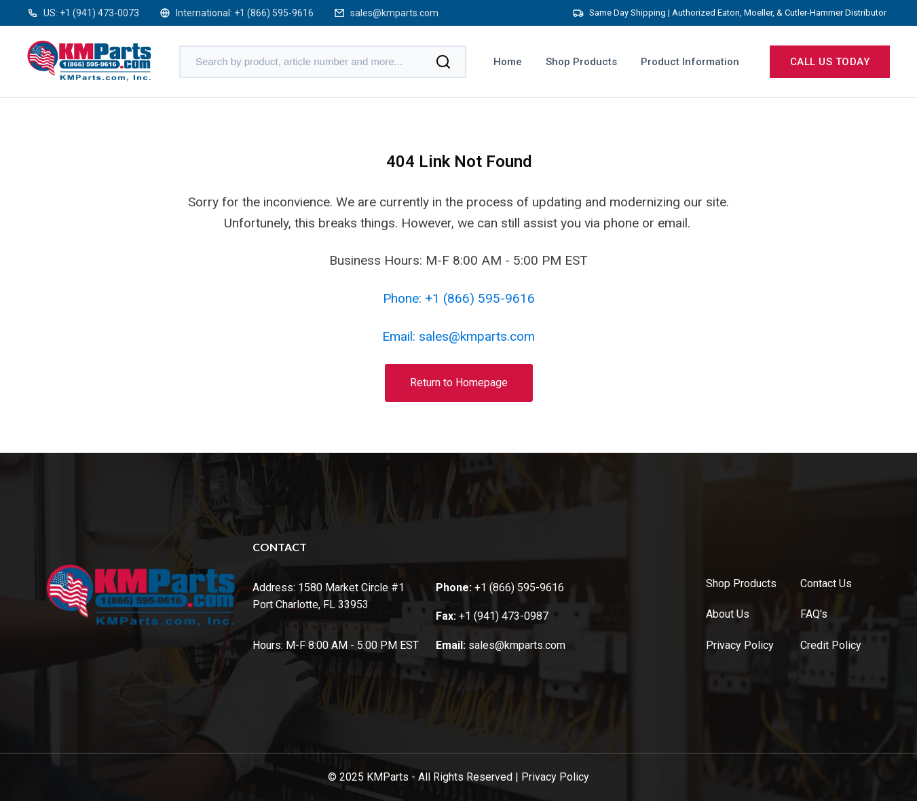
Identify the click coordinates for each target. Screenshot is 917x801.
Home (507, 62)
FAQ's (813, 614)
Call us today (830, 62)
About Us (727, 614)
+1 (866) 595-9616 (274, 12)
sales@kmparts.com (394, 12)
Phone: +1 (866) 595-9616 (459, 298)
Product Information (690, 62)
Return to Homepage (459, 382)
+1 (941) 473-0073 (99, 12)
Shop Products (581, 62)
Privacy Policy (740, 645)
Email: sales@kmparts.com (458, 336)
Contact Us (826, 583)
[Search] (443, 62)
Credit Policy (830, 645)
